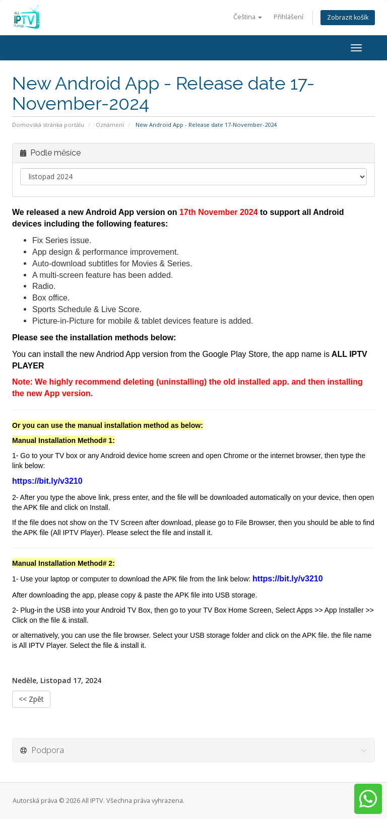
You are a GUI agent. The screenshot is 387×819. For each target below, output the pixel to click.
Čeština (247, 17)
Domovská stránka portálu (48, 124)
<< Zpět (31, 699)
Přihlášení (288, 17)
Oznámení (110, 124)
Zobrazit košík (347, 17)
